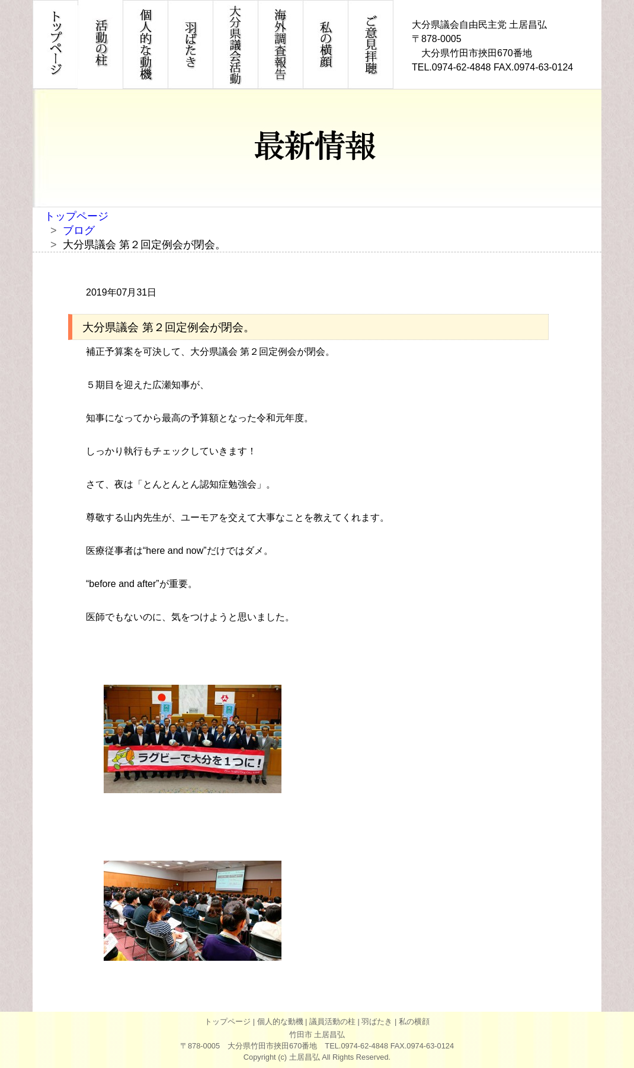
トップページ (76, 216)
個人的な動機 (280, 1021)
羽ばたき (376, 1021)
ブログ (79, 230)
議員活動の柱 (332, 1021)
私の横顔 (414, 1021)
